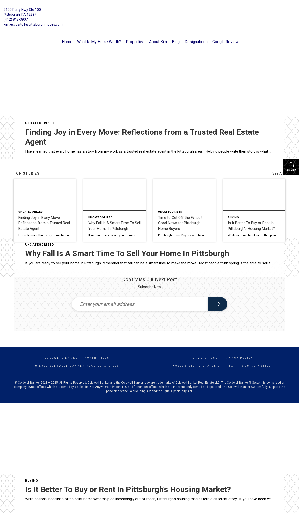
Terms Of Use (204, 358)
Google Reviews (226, 41)
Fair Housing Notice (250, 366)
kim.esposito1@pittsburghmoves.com (33, 24)
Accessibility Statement (198, 366)
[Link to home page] (149, 13)
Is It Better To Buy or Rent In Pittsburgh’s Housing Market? (128, 489)
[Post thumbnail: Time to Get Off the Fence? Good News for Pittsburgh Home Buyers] (184, 210)
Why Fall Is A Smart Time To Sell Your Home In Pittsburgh (127, 253)
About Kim (158, 41)
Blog (176, 41)
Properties (135, 41)
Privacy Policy (238, 358)
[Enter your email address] (140, 304)
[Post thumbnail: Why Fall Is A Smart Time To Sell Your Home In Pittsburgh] (114, 210)
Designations (196, 41)
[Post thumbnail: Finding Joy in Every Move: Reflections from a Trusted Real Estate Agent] (45, 210)
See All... (278, 173)
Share (291, 166)
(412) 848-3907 (16, 19)
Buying (31, 480)
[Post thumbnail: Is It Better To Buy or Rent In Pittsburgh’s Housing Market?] (254, 210)
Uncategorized (39, 123)
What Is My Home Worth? (99, 41)
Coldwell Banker (62, 358)
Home (67, 41)
